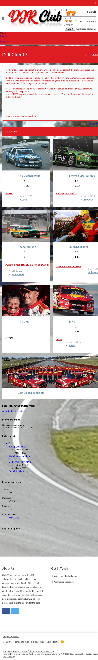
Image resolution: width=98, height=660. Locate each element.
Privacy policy (37, 642)
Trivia (72, 321)
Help (48, 642)
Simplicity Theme (11, 636)
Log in (3, 36)
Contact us (7, 642)
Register (4, 41)
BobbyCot (88, 199)
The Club (23, 321)
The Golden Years (29, 175)
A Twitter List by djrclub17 (14, 411)
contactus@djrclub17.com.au (67, 576)
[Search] (66, 10)
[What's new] (61, 10)
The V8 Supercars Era (82, 175)
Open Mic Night (78, 246)
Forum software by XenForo (28, 651)
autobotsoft (18, 274)
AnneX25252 (14, 518)
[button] (4, 18)
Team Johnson (27, 246)
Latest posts (9, 436)
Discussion (11, 131)
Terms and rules (22, 642)
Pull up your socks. (66, 193)
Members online (11, 419)
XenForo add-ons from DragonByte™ (45, 654)
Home (55, 642)
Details (11, 656)
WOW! (9, 193)
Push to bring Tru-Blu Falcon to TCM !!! (27, 264)
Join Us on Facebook (31, 392)
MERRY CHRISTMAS (68, 266)
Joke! (59, 339)
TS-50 (72, 345)
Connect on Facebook (64, 582)
